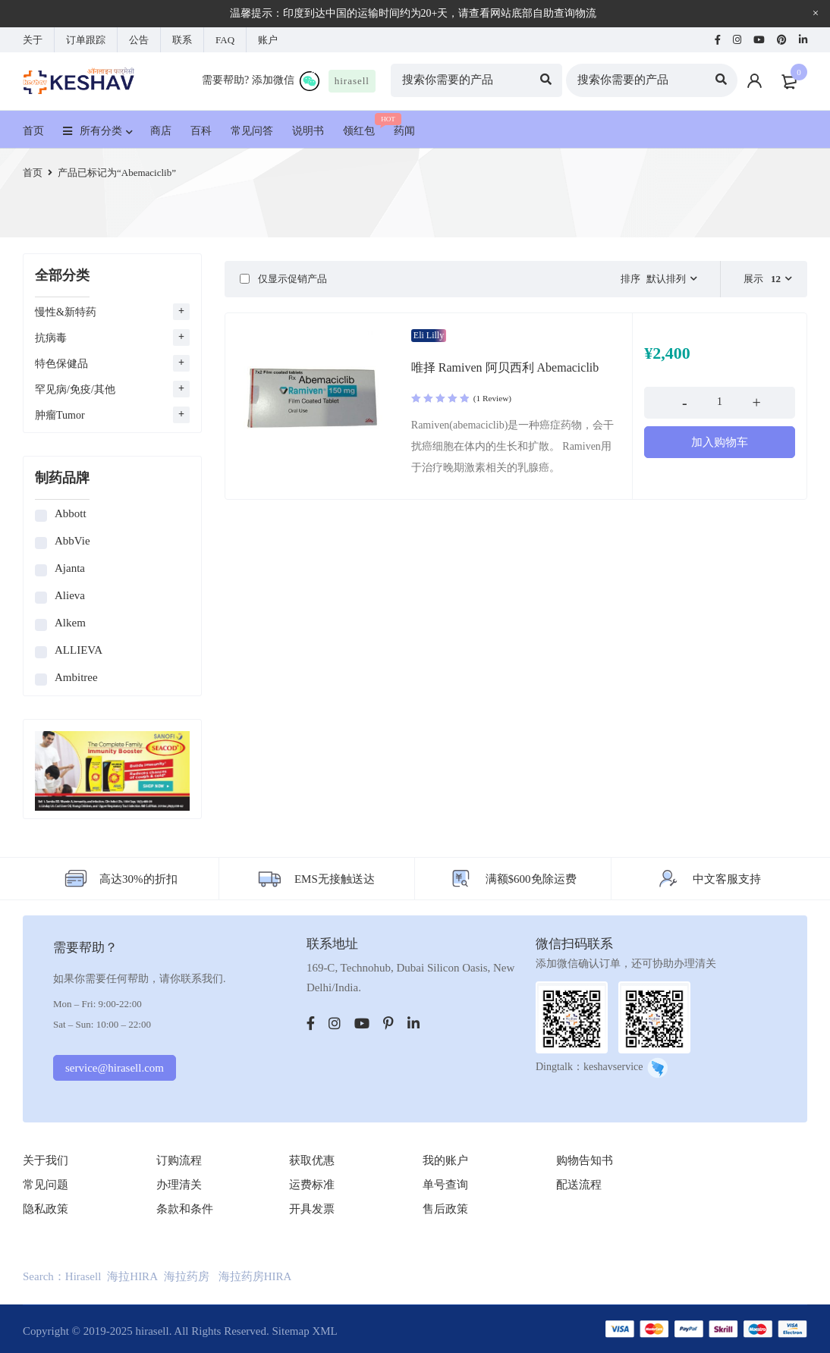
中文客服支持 (727, 879)
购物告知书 (584, 1160)
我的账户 (445, 1160)
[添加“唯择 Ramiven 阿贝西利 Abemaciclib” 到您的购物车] (719, 442)
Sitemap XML (304, 1331)
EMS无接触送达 (334, 879)
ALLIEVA (78, 650)
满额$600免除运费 (531, 879)
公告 (139, 40)
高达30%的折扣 (138, 879)
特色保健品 (61, 363)
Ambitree (76, 677)
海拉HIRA (132, 1276)
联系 (182, 40)
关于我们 (45, 1160)
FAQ (224, 40)
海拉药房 (186, 1276)
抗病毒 (51, 338)
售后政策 (445, 1209)
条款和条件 (184, 1209)
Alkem (70, 623)
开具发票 (312, 1209)
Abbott (70, 513)
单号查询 (445, 1185)
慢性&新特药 (65, 312)
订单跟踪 (85, 40)
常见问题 (45, 1185)
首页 (32, 172)
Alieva (70, 595)
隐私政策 (45, 1209)
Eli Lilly (428, 335)
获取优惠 (312, 1160)
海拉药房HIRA (255, 1276)
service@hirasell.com (114, 1068)
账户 (268, 40)
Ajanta (70, 568)
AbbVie (72, 541)
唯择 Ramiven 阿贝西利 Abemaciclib (505, 367)
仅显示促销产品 (283, 278)
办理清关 (179, 1185)
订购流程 (179, 1160)
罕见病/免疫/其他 (75, 389)
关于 (32, 40)
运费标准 (312, 1185)
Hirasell (83, 1276)
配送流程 (579, 1185)
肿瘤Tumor (60, 415)
